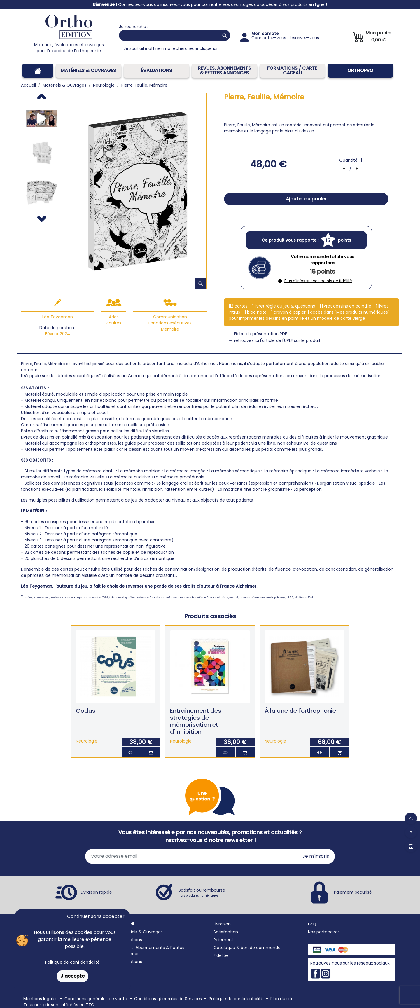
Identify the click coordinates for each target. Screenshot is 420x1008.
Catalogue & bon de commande (247, 948)
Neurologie (86, 741)
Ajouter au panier (306, 198)
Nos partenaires (324, 932)
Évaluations (156, 70)
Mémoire (170, 329)
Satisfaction (226, 932)
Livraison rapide (96, 892)
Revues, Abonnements (142, 948)
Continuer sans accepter (96, 916)
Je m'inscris (315, 856)
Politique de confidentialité (72, 962)
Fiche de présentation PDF (258, 334)
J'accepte (72, 976)
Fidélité (221, 955)
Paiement (223, 940)
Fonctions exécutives (170, 323)
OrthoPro (360, 70)
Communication (170, 317)
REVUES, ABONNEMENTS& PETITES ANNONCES (224, 70)
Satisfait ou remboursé (201, 892)
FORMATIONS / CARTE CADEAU (292, 70)
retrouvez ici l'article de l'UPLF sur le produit (275, 340)
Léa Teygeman (57, 317)
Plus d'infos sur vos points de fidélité (315, 280)
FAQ (312, 924)
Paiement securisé (353, 892)
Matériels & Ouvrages (88, 70)
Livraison (222, 924)
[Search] (167, 35)
